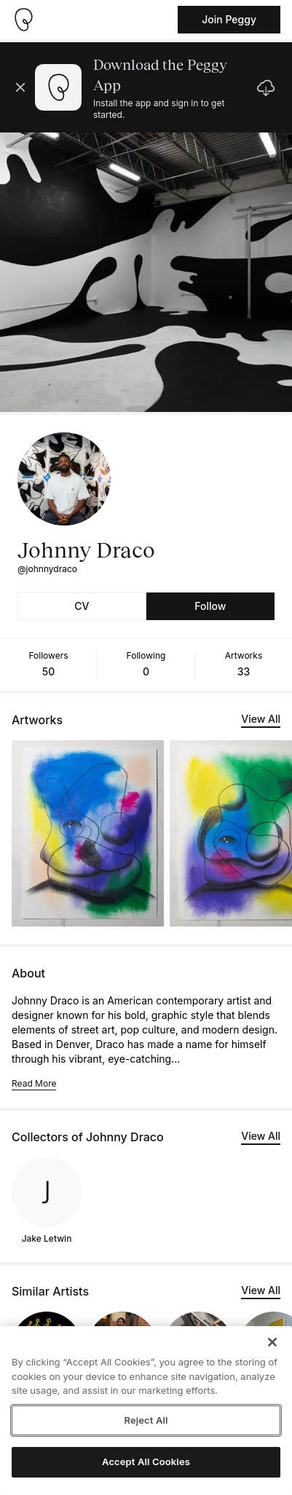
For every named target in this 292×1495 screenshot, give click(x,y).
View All (260, 719)
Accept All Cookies (146, 1461)
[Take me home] (23, 19)
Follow (210, 606)
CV (81, 606)
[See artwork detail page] (88, 833)
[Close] (272, 1342)
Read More (34, 1083)
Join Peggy (229, 19)
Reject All (145, 1420)
